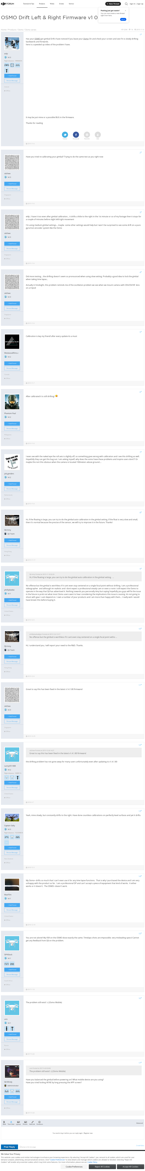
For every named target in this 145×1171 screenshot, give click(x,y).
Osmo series (30, 29)
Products (42, 4)
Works (52, 4)
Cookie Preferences (57, 1160)
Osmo (20, 29)
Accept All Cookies (130, 1166)
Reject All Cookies (102, 1166)
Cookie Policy (92, 1162)
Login (80, 1133)
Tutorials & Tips (28, 4)
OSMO (37, 38)
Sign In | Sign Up (136, 4)
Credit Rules (140, 1146)
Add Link (32, 1123)
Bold (4, 1123)
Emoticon (40, 1123)
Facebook (76, 136)
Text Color (11, 1123)
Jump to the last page (28, 1147)
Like (98, 136)
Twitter (65, 136)
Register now (88, 1133)
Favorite (87, 136)
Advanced (139, 1123)
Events (61, 4)
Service (71, 4)
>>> (6, 842)
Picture (25, 1123)
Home (3, 29)
